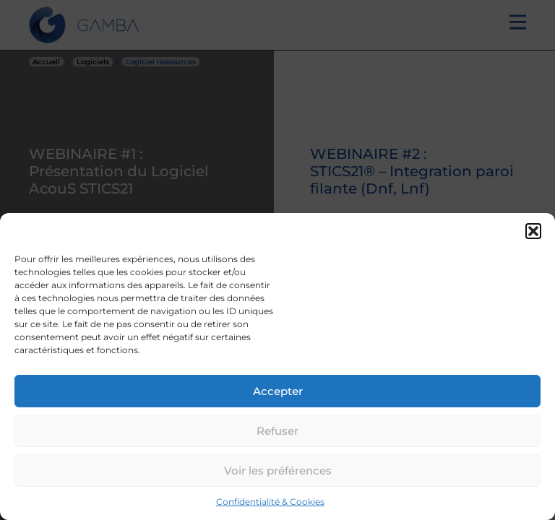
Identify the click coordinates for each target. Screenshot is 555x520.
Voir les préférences (278, 470)
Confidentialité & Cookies (270, 501)
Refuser (277, 431)
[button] (533, 231)
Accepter (278, 391)
